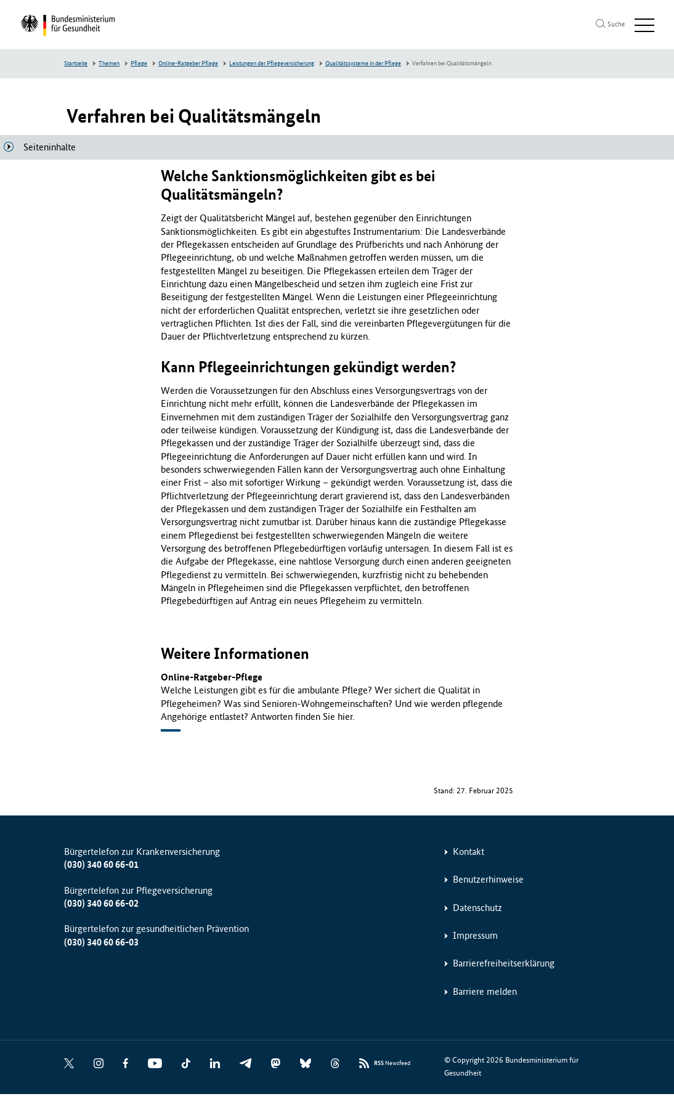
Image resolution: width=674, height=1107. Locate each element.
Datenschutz (477, 907)
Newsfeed (392, 1063)
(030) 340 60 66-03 (101, 942)
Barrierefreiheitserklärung (503, 963)
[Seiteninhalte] (44, 147)
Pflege (139, 63)
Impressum (475, 935)
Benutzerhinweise (488, 879)
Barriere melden (485, 991)
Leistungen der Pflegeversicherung (271, 63)
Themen (109, 63)
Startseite (75, 63)
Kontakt (468, 851)
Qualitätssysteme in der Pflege (363, 63)
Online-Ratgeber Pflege (188, 63)
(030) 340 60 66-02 (101, 903)
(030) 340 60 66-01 (101, 864)
